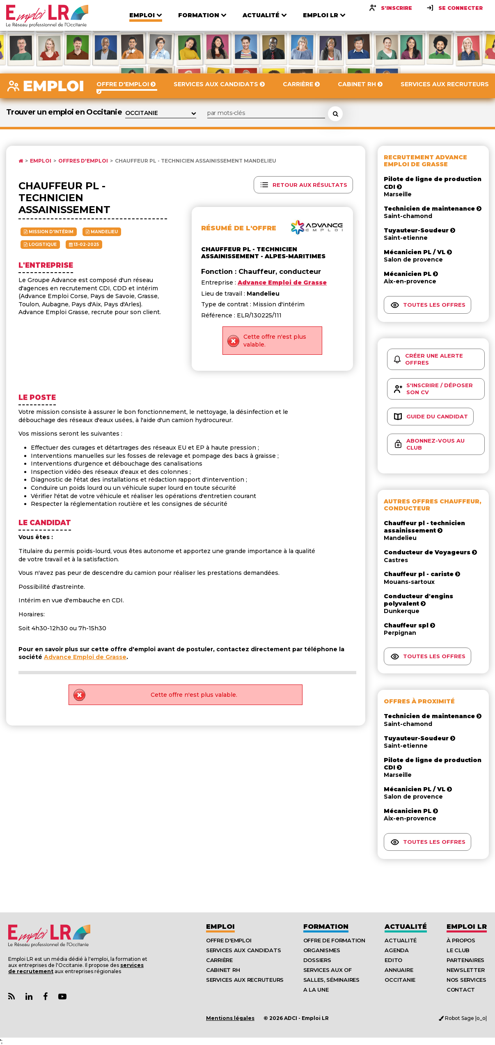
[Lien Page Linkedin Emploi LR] (28, 996)
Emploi (40, 161)
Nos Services (466, 979)
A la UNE (316, 989)
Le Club (458, 950)
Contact (461, 989)
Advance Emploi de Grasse (85, 657)
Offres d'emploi (83, 161)
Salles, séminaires (331, 979)
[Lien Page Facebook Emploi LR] (45, 996)
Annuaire (399, 970)
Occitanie (400, 979)
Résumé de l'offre (238, 228)
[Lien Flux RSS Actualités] (11, 996)
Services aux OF (327, 970)
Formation (325, 926)
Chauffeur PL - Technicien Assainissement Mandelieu (195, 161)
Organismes (321, 950)
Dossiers (317, 960)
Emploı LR (467, 926)
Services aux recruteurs (245, 979)
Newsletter (465, 970)
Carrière (219, 960)
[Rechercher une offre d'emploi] (335, 113)
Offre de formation (334, 940)
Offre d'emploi (228, 940)
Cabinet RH (223, 970)
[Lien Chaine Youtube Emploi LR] (62, 996)
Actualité (406, 926)
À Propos (461, 940)
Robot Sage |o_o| (463, 1018)
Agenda (396, 950)
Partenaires (465, 960)
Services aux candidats (243, 950)
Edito (393, 960)
